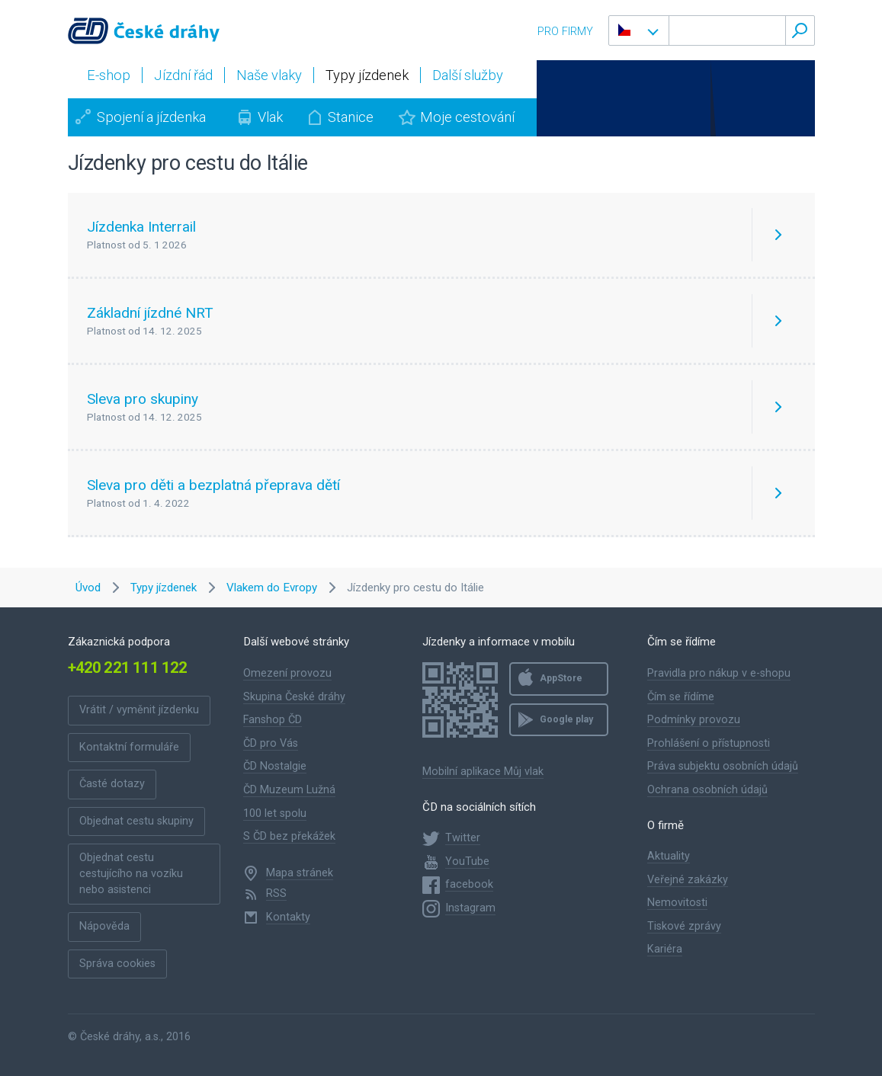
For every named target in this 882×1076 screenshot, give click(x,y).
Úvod (88, 587)
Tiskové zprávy (684, 926)
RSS (276, 893)
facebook (469, 884)
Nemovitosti (677, 902)
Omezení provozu (287, 673)
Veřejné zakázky (687, 879)
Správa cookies (117, 963)
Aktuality (668, 856)
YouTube (467, 861)
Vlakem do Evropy (271, 587)
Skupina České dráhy (294, 696)
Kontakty (288, 917)
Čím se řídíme (680, 696)
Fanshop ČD (272, 719)
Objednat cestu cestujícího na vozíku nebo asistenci (131, 873)
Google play (566, 719)
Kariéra (664, 949)
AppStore (561, 678)
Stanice (351, 117)
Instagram (470, 907)
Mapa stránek (299, 872)
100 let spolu (274, 813)
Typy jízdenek (163, 587)
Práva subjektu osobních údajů (722, 766)
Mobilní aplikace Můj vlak (483, 771)
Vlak (270, 117)
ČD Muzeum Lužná (289, 789)
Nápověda (104, 926)
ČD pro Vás (270, 743)
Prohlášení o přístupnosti (708, 743)
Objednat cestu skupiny (136, 821)
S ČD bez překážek (289, 836)
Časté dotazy (112, 783)
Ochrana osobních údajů (707, 789)
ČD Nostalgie (274, 766)
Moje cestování (467, 117)
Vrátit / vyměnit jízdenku (139, 709)
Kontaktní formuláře (129, 747)
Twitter (462, 837)
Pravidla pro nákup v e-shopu (719, 673)
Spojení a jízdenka (151, 117)
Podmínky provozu (693, 719)
